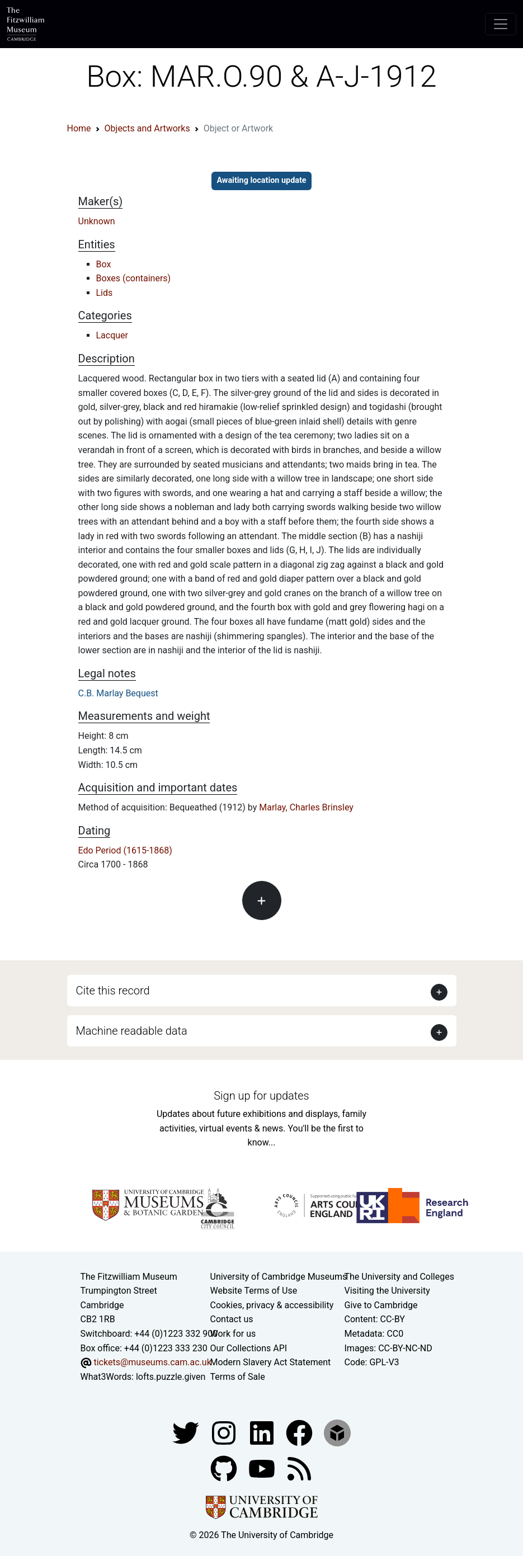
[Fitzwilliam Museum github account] (225, 1468)
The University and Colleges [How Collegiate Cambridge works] (399, 1276)
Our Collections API (249, 1348)
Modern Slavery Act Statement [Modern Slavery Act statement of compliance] (270, 1362)
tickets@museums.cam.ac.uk (152, 1362)
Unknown (96, 221)
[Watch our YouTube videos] (263, 1468)
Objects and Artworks (147, 128)
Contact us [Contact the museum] (231, 1319)
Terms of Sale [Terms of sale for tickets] (237, 1376)
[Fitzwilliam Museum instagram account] (225, 1432)
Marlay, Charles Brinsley (306, 807)
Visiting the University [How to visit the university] (387, 1290)
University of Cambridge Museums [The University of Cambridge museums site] (278, 1276)
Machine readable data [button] (131, 1031)
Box (103, 264)
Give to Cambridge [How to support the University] (381, 1305)
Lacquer (112, 335)
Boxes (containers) (133, 278)
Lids (104, 292)
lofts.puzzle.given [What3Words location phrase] (170, 1376)
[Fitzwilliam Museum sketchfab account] (337, 1432)
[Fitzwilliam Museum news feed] (299, 1468)
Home (79, 128)
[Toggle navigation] (500, 24)
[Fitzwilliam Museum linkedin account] (300, 1432)
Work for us (233, 1333)
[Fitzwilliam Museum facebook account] (263, 1432)
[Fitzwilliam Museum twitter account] (187, 1432)
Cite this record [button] (113, 990)
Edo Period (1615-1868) (125, 850)
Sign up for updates (261, 1095)
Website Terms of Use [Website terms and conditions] (254, 1290)
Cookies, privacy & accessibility (272, 1305)
